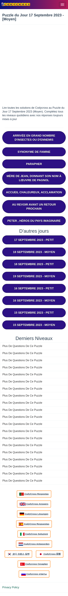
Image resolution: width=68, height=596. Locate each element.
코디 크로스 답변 (18, 554)
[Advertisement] (34, 66)
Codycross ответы (34, 574)
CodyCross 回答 (49, 554)
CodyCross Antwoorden (34, 544)
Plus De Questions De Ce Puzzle (22, 346)
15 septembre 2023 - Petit (34, 312)
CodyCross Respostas (34, 494)
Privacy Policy (10, 587)
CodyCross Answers (34, 504)
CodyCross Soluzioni (34, 534)
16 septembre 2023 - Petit (34, 288)
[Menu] (62, 4)
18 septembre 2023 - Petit (34, 264)
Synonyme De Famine (34, 151)
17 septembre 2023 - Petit (34, 239)
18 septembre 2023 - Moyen (34, 252)
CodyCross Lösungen (34, 514)
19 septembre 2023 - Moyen (34, 276)
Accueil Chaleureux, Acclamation (34, 192)
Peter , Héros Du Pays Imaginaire (34, 220)
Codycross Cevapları (34, 564)
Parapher (34, 164)
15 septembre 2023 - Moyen (34, 324)
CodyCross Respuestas (34, 524)
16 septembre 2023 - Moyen (34, 300)
